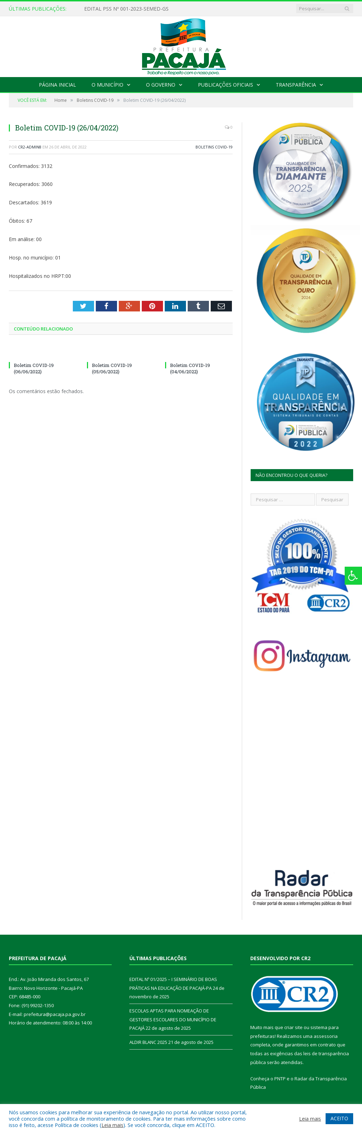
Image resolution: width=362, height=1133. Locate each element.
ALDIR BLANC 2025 (148, 1042)
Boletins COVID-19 (214, 147)
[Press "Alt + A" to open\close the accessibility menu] (353, 576)
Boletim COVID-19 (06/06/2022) (34, 368)
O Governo (160, 84)
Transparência (296, 84)
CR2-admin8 (29, 147)
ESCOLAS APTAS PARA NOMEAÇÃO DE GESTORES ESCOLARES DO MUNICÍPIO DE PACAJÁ (172, 1019)
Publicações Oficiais (225, 84)
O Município (107, 84)
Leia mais (112, 1124)
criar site (293, 1027)
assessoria (326, 1036)
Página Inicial (57, 84)
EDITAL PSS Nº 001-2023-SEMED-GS (126, 9)
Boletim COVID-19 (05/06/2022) (112, 368)
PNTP (280, 1078)
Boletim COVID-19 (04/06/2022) (190, 368)
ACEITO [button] (339, 1118)
